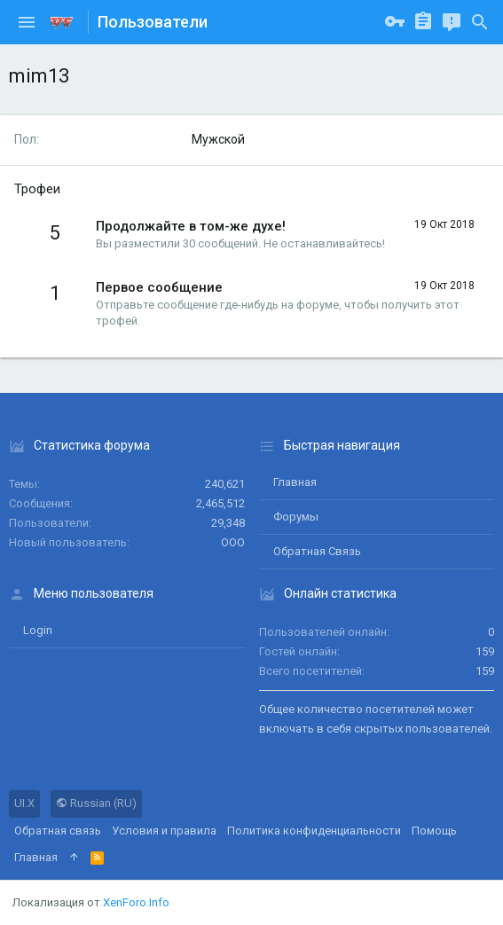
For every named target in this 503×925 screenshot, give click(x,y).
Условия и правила (164, 830)
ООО (233, 542)
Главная (295, 482)
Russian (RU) (96, 803)
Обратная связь (317, 551)
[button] (26, 22)
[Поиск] (480, 22)
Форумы (295, 516)
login (37, 630)
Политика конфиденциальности (314, 830)
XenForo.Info (136, 902)
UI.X (24, 803)
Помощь (434, 830)
